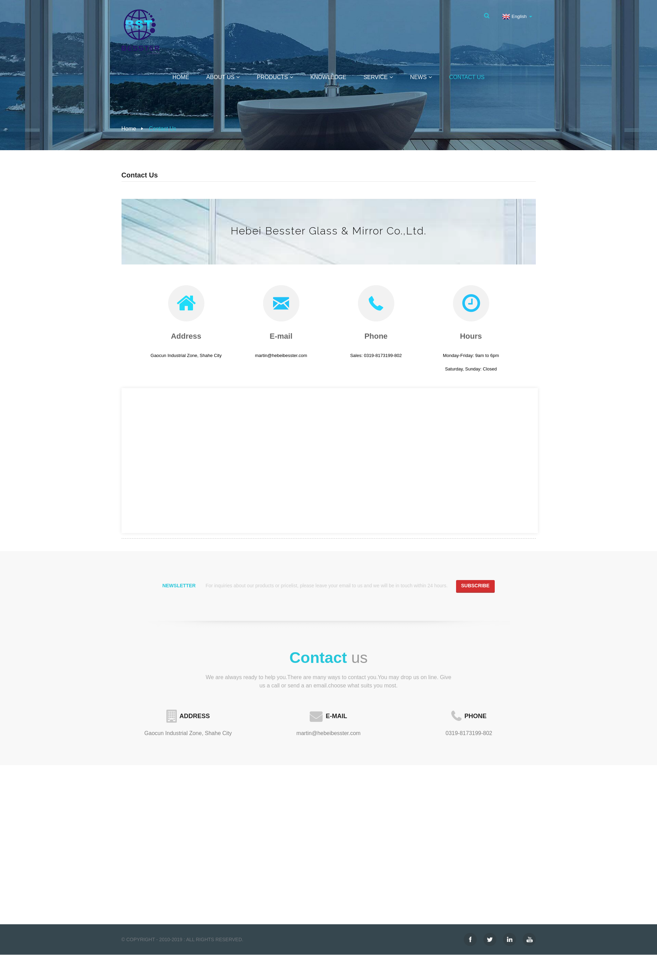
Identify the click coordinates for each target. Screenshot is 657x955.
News (421, 77)
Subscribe (475, 586)
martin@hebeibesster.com (328, 733)
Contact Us (467, 77)
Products (275, 77)
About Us (223, 77)
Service (378, 77)
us (328, 658)
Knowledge (328, 77)
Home (181, 77)
